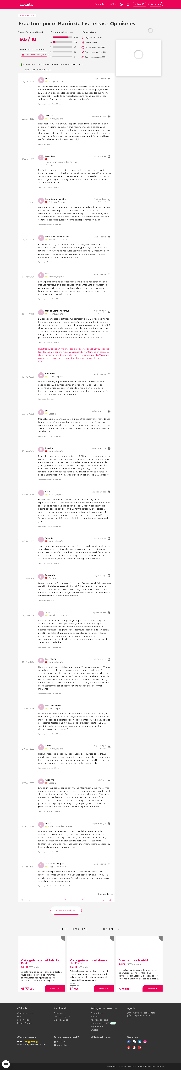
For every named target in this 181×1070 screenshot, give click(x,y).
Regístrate (155, 4)
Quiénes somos (24, 1013)
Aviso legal (132, 1066)
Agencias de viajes (99, 1020)
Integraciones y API (100, 1023)
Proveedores (97, 1013)
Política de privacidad (146, 1066)
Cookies (160, 1066)
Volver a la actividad (27, 15)
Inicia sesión (139, 4)
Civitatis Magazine (62, 1016)
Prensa (20, 1016)
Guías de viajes (61, 1020)
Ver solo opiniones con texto (37, 70)
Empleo (94, 1030)
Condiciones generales (116, 1066)
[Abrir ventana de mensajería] (6, 1064)
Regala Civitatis (24, 1023)
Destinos (58, 1013)
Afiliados (95, 1016)
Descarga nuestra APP (66, 1037)
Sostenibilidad (24, 1020)
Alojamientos (97, 1026)
